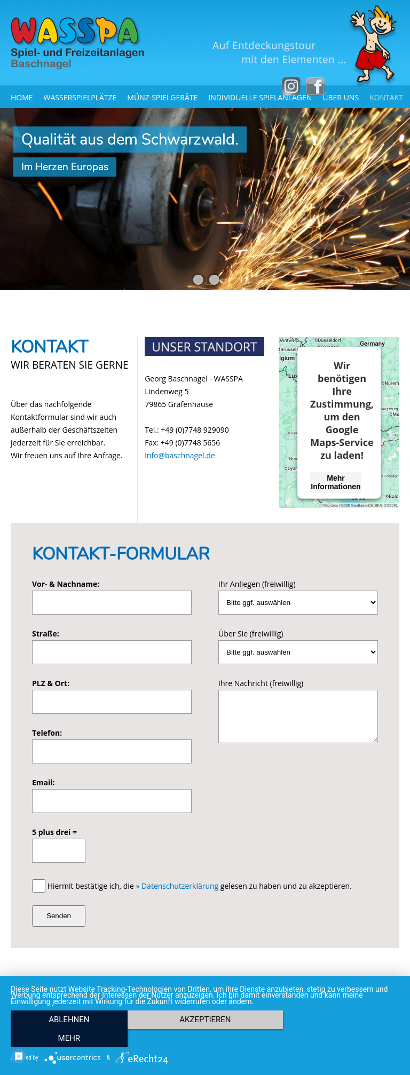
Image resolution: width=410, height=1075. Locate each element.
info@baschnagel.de (180, 455)
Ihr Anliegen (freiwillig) (257, 584)
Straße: (45, 633)
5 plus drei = (54, 832)
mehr (341, 1038)
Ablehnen (69, 1038)
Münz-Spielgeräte (162, 97)
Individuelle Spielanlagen (260, 97)
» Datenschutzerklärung (177, 886)
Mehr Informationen (335, 481)
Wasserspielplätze (80, 97)
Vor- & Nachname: (65, 584)
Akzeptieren (205, 1038)
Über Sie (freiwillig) (250, 633)
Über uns (340, 97)
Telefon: (47, 733)
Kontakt (386, 97)
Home (22, 97)
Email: (43, 782)
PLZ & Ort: (50, 683)
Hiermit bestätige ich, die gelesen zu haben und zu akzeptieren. (200, 886)
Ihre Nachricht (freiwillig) (260, 683)
